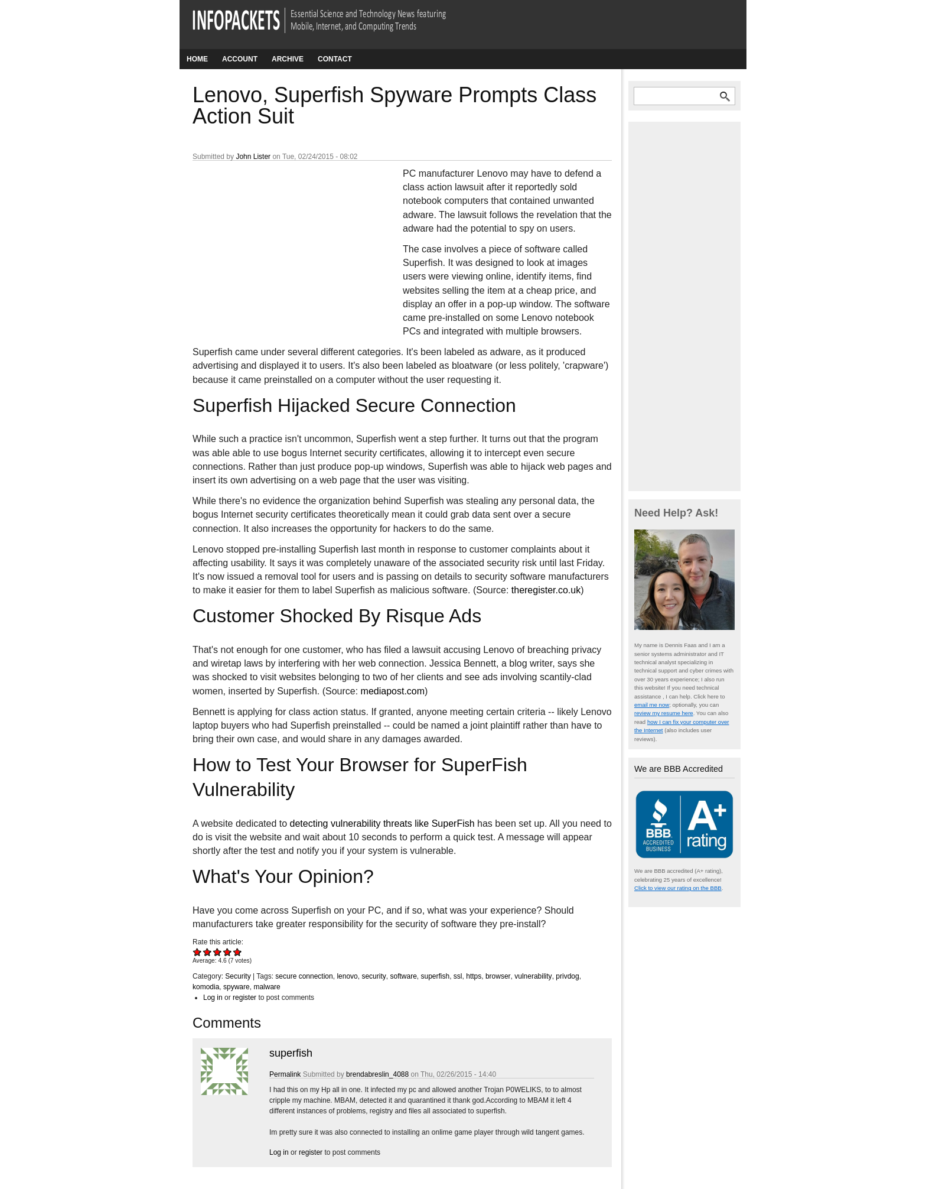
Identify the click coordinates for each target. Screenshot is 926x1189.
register (244, 997)
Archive (288, 59)
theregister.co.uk (546, 590)
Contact (335, 59)
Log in (213, 997)
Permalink (285, 1074)
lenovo (347, 976)
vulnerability (533, 976)
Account (239, 59)
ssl (458, 976)
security (373, 976)
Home (197, 59)
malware (266, 987)
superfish (434, 976)
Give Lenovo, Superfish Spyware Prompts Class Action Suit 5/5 (238, 951)
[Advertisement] (281, 245)
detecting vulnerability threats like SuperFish (382, 823)
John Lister (253, 156)
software (403, 976)
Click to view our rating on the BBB (678, 888)
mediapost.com (393, 691)
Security (237, 976)
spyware (236, 987)
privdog (567, 976)
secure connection (303, 976)
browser (498, 976)
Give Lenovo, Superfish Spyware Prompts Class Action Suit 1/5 (198, 951)
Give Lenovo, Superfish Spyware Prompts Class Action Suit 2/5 (208, 951)
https (473, 976)
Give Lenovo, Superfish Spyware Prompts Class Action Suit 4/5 (228, 951)
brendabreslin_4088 (377, 1074)
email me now (651, 704)
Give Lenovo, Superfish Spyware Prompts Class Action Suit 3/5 (218, 951)
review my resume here (663, 713)
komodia (206, 987)
